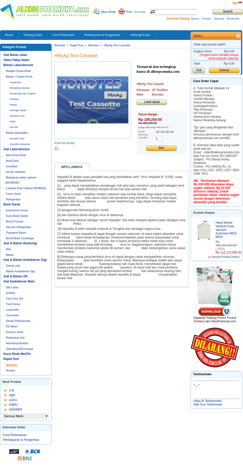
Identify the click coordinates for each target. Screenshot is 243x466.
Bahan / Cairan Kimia (19, 76)
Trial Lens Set (14, 298)
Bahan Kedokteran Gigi (20, 271)
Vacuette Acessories (20, 144)
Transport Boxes (16, 232)
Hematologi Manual (19, 88)
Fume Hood (13, 193)
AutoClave (12, 160)
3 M (11, 390)
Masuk (195, 18)
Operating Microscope (19, 348)
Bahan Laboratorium (18, 65)
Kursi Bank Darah (17, 215)
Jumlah (142, 137)
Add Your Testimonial (207, 404)
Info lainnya (72, 167)
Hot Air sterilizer (15, 171)
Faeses (13, 104)
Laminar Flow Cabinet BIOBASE (26, 188)
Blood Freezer (14, 221)
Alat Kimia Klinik (16, 155)
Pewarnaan (15, 82)
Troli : (129, 11)
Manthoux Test (17, 116)
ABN (12, 395)
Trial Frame (13, 304)
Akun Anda (108, 11)
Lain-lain (14, 127)
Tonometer (12, 315)
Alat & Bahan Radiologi (20, 243)
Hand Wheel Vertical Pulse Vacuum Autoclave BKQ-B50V (226, 230)
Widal (13, 121)
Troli (197, 36)
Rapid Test (11, 359)
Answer (10, 370)
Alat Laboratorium (16, 149)
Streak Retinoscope (18, 320)
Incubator (12, 166)
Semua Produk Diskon (225, 256)
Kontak (206, 18)
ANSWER (15, 409)
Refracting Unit (15, 337)
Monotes (11, 364)
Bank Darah (11, 204)
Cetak (56, 148)
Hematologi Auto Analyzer (23, 93)
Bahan (10, 254)
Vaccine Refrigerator (18, 227)
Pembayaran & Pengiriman (21, 440)
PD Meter (12, 326)
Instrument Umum (17, 210)
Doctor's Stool (14, 332)
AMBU (13, 405)
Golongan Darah (18, 110)
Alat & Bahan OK (15, 276)
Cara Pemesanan (14, 435)
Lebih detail (151, 102)
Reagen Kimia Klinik (18, 70)
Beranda (59, 45)
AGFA (13, 400)
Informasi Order (14, 427)
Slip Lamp (12, 287)
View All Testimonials (207, 401)
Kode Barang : (143, 133)
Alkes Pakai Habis (16, 60)
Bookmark (233, 18)
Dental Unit (13, 265)
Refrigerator (13, 199)
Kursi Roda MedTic (17, 354)
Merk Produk (12, 382)
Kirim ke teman (64, 143)
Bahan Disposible (17, 132)
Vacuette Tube (17, 138)
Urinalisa (14, 99)
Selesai (224, 70)
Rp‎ (235, 3)
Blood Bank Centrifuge (20, 238)
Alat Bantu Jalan (15, 55)
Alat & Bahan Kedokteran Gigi (25, 260)
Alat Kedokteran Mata (19, 281)
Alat (8, 249)
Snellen (10, 292)
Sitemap (219, 18)
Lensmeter (12, 309)
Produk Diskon (204, 213)
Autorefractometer (17, 343)
